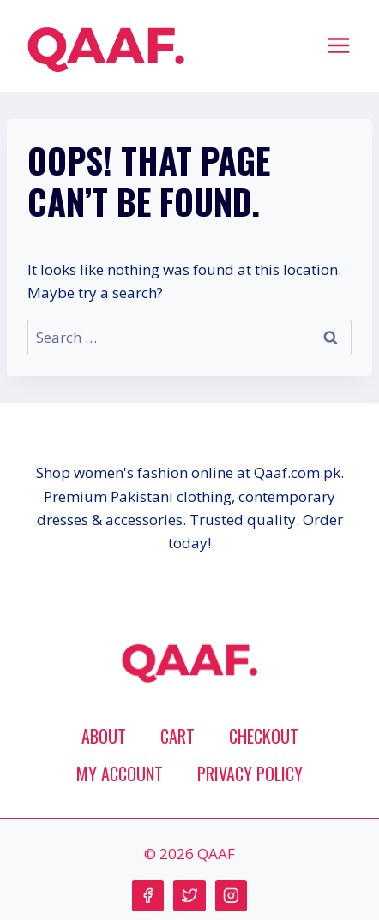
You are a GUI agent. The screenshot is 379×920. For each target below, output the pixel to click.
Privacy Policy (250, 773)
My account (119, 773)
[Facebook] (148, 895)
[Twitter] (189, 895)
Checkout (263, 736)
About (103, 736)
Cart (177, 736)
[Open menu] (338, 45)
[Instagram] (231, 895)
